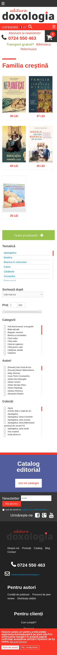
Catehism (12, 353)
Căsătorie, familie (15, 350)
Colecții (7, 401)
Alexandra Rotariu (15, 394)
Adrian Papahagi (15, 388)
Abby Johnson (14, 373)
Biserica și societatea (17, 335)
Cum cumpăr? (28, 622)
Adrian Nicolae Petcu (17, 385)
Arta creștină (13, 431)
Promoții (26, 548)
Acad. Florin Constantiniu (19, 376)
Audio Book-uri (14, 434)
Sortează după (12, 289)
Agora (10, 408)
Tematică (8, 246)
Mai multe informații (18, 642)
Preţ (5, 305)
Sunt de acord (10, 647)
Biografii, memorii (15, 332)
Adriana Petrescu (15, 391)
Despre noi (13, 548)
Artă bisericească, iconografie (21, 326)
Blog (47, 548)
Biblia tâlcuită (13, 329)
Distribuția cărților (26, 598)
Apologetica (13, 414)
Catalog (38, 548)
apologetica (10, 253)
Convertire (9, 276)
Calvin (7, 267)
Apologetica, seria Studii (18, 428)
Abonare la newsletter (25, 33)
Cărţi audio (12, 341)
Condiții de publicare (18, 594)
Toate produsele (26, 235)
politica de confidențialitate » (35, 509)
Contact (11, 552)
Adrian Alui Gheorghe (17, 379)
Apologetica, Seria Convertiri (20, 417)
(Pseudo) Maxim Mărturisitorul (21, 370)
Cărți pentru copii (15, 347)
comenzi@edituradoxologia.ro (25, 574)
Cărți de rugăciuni (15, 344)
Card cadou (13, 338)
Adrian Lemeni (14, 382)
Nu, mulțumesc (30, 647)
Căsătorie (9, 271)
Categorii (9, 319)
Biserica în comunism (15, 262)
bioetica (8, 257)
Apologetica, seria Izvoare (19, 420)
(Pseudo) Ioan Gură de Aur (19, 367)
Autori (6, 360)
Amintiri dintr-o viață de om (19, 411)
